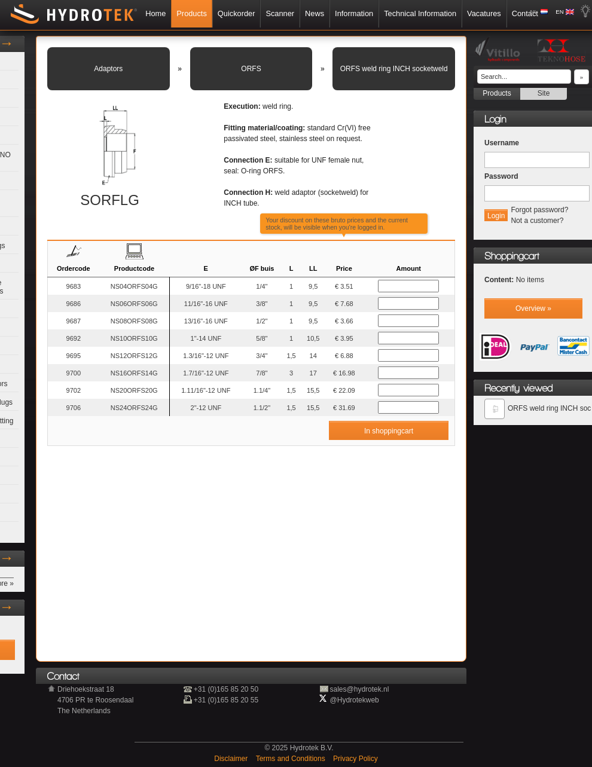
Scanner (280, 13)
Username (501, 143)
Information (354, 13)
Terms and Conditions (291, 758)
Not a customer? (537, 220)
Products (191, 13)
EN (559, 11)
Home (155, 13)
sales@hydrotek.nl (359, 689)
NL (534, 11)
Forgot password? (539, 210)
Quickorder (236, 13)
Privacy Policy (355, 758)
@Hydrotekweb (354, 700)
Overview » (533, 308)
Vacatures (484, 13)
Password (501, 176)
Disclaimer (231, 758)
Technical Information (420, 13)
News (314, 13)
